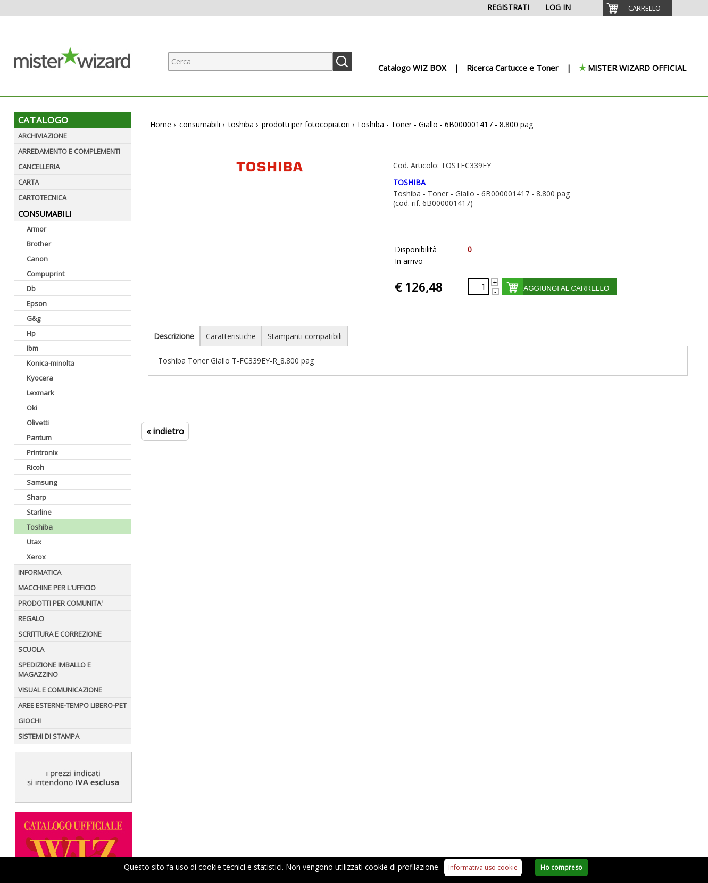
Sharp (36, 497)
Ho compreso (561, 867)
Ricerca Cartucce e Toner (513, 67)
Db (31, 288)
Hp (31, 333)
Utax (34, 542)
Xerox (36, 557)
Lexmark (40, 393)
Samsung (42, 482)
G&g (33, 318)
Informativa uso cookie (483, 867)
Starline (39, 512)
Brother (39, 244)
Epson (37, 303)
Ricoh (35, 467)
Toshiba (40, 527)
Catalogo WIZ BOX (412, 67)
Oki (32, 407)
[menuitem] (637, 8)
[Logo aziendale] (80, 85)
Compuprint (45, 273)
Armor (36, 229)
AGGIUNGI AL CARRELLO (566, 288)
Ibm (32, 348)
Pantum (39, 437)
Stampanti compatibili (305, 336)
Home (160, 124)
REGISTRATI (508, 7)
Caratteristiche (231, 336)
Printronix (42, 452)
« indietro (165, 431)
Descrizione (174, 336)
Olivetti (38, 422)
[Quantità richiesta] (478, 286)
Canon (37, 258)
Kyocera (40, 378)
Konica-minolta (50, 363)
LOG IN (558, 7)
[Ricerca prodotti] (250, 61)
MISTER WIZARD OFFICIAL (637, 67)
